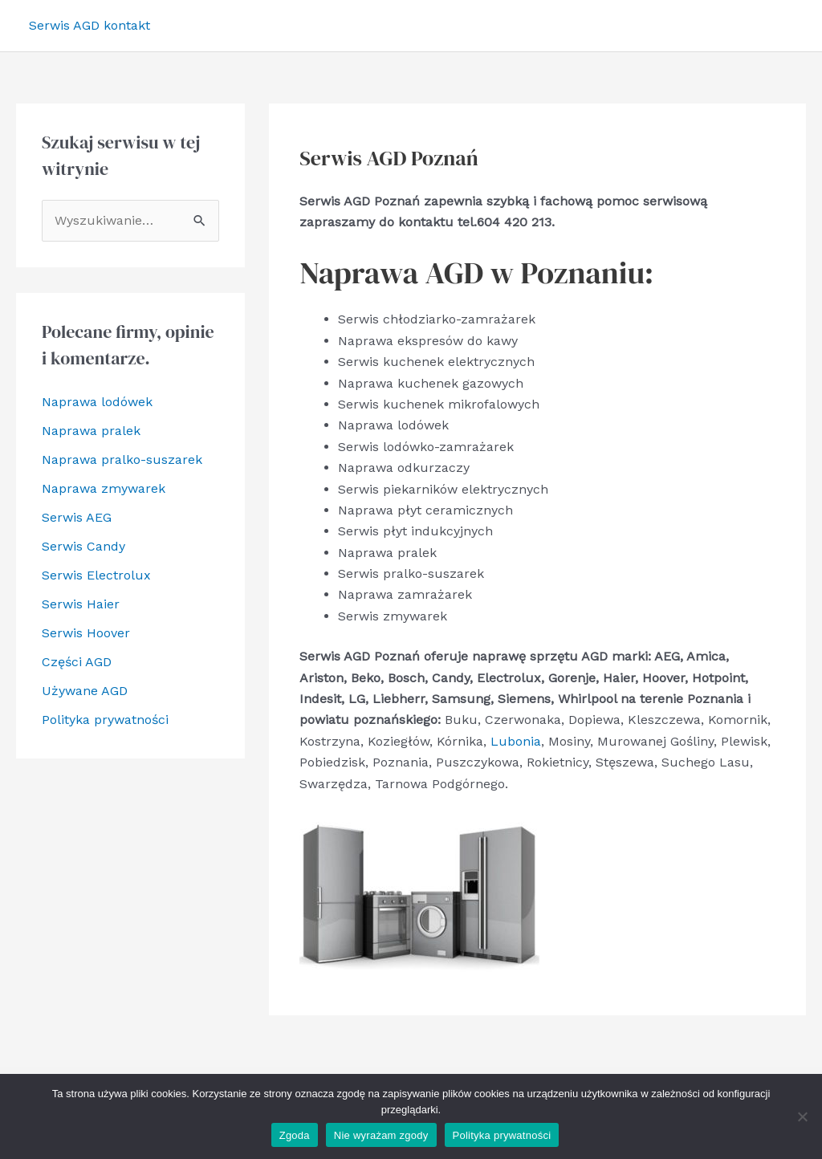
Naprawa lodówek (97, 401)
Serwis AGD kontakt (89, 25)
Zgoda (294, 1135)
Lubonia (515, 741)
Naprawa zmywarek (103, 488)
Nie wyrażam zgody (381, 1135)
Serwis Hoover (86, 632)
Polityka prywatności (105, 719)
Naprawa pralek (91, 430)
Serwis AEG (77, 517)
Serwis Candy (83, 546)
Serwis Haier (81, 604)
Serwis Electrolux (96, 575)
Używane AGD (85, 690)
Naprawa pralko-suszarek (122, 459)
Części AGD (77, 661)
